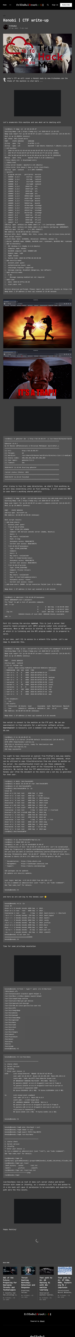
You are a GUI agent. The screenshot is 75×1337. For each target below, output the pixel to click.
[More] (10, 4)
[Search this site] (47, 4)
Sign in (55, 5)
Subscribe (66, 5)
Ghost (42, 1292)
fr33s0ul (13, 26)
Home (5, 5)
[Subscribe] (57, 1319)
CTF (4, 16)
